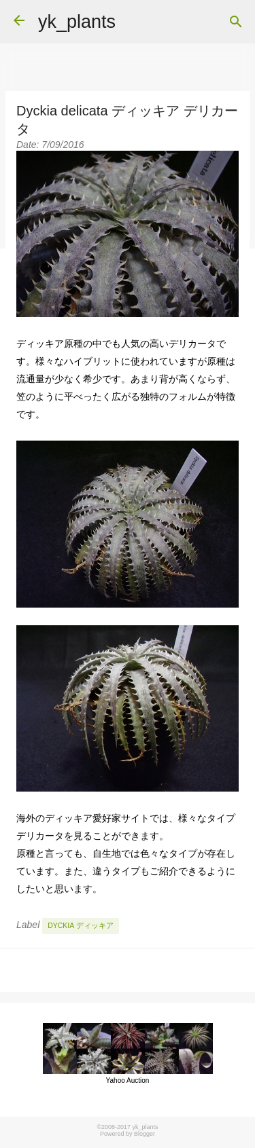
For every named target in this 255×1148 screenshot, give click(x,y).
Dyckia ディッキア (80, 925)
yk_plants (77, 22)
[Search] (236, 21)
